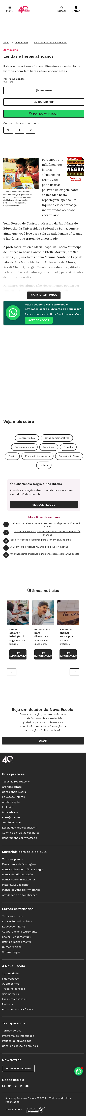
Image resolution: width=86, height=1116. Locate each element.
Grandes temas (12, 786)
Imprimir (44, 90)
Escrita (12, 456)
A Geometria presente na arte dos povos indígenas (35, 548)
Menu (9, 9)
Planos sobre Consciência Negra (22, 869)
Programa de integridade (18, 1035)
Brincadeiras (10, 812)
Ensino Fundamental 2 (16, 936)
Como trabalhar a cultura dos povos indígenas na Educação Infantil (42, 525)
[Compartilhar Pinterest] (30, 130)
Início (6, 42)
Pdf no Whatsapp (43, 113)
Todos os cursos (12, 916)
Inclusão (7, 807)
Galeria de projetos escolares (20, 832)
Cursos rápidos (11, 946)
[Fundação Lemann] (35, 1109)
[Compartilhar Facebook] (19, 130)
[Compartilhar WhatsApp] (8, 130)
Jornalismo (21, 42)
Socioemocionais (24, 447)
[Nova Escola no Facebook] (3, 1086)
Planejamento (11, 817)
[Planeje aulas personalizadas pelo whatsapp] (78, 1071)
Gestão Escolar (11, 822)
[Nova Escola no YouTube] (26, 1086)
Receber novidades (18, 1068)
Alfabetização (11, 802)
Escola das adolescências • (19, 827)
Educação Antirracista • (17, 921)
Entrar (76, 9)
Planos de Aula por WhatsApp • (22, 889)
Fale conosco (10, 978)
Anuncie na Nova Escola (17, 1009)
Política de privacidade (16, 1040)
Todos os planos (12, 859)
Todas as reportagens (16, 781)
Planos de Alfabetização (17, 874)
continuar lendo (44, 295)
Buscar (61, 9)
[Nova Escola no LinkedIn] (21, 1086)
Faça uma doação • (14, 999)
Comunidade (10, 973)
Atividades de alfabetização (19, 895)
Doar (43, 740)
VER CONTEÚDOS (43, 504)
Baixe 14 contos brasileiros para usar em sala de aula (37, 541)
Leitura (44, 465)
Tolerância (48, 447)
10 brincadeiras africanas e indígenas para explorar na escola (41, 555)
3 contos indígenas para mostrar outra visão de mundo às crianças (41, 533)
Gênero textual (27, 438)
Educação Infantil (13, 796)
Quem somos (10, 983)
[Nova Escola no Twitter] (9, 1086)
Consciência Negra (69, 456)
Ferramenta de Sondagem (19, 864)
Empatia (68, 447)
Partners (7, 1004)
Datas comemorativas (56, 438)
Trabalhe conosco (13, 988)
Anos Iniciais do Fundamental (50, 42)
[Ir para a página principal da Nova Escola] (24, 9)
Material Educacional (15, 884)
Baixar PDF (44, 102)
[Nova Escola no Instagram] (15, 1086)
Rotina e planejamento (16, 941)
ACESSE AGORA (38, 320)
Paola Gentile (17, 78)
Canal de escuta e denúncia (20, 1045)
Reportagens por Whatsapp (19, 837)
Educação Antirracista (37, 456)
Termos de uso (11, 1030)
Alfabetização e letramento (19, 931)
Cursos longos (11, 952)
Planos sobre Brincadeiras (19, 879)
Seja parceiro (10, 994)
